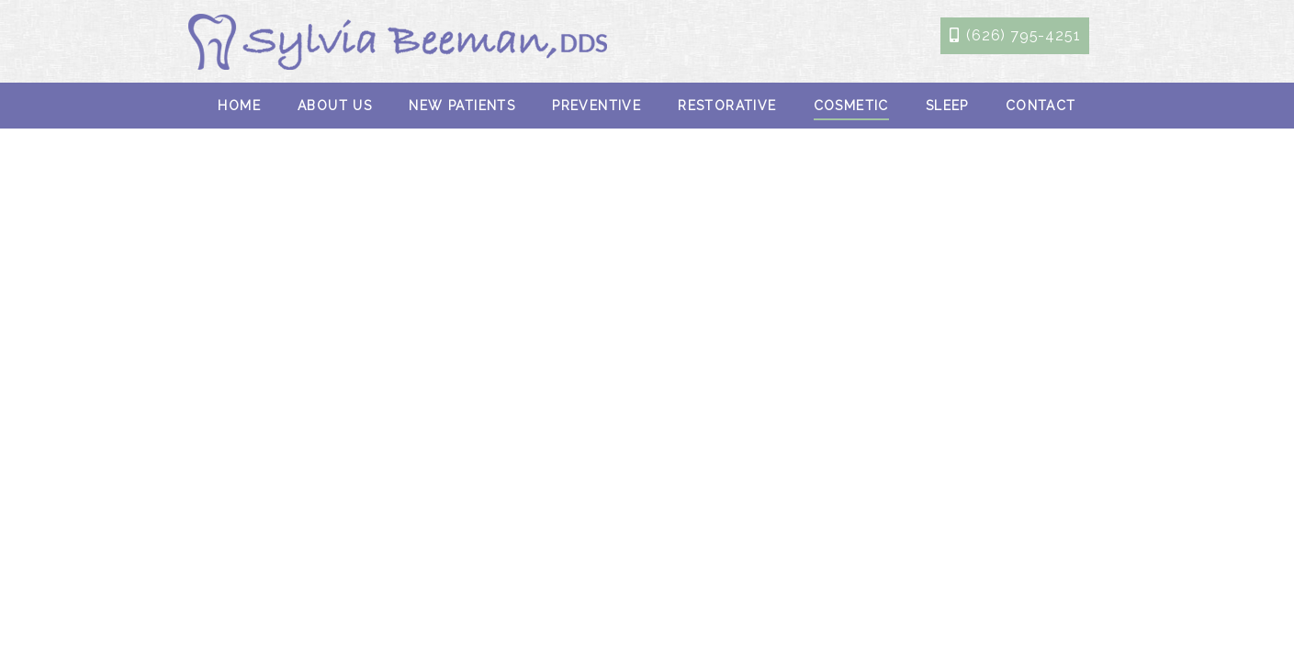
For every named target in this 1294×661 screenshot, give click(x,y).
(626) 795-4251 (1023, 35)
